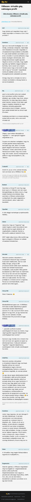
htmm (3, 449)
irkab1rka (5, 358)
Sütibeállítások (20, 499)
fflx (3, 91)
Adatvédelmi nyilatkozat (7, 496)
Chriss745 (5, 291)
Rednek (4, 184)
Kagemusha (5, 463)
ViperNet (5, 209)
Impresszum (17, 496)
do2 (3, 28)
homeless (5, 42)
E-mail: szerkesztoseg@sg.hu (8, 499)
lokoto (4, 221)
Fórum (23, 496)
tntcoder (4, 254)
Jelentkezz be (5, 21)
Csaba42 (5, 166)
